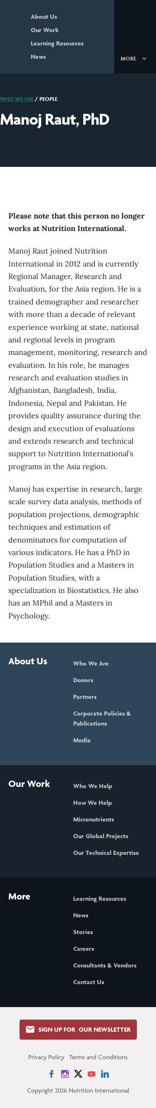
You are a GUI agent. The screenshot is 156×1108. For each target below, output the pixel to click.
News (38, 56)
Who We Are (17, 99)
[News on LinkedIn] (105, 1074)
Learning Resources (57, 43)
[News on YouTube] (92, 1074)
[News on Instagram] (65, 1074)
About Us (44, 16)
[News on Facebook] (52, 1074)
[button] (135, 58)
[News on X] (78, 1074)
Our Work (45, 30)
